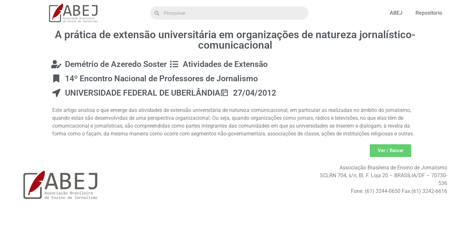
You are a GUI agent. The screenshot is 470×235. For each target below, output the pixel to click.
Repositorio (428, 13)
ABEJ (396, 13)
